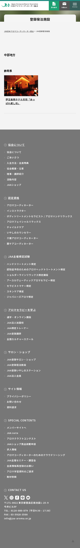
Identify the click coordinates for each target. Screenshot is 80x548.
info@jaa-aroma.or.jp (17, 518)
